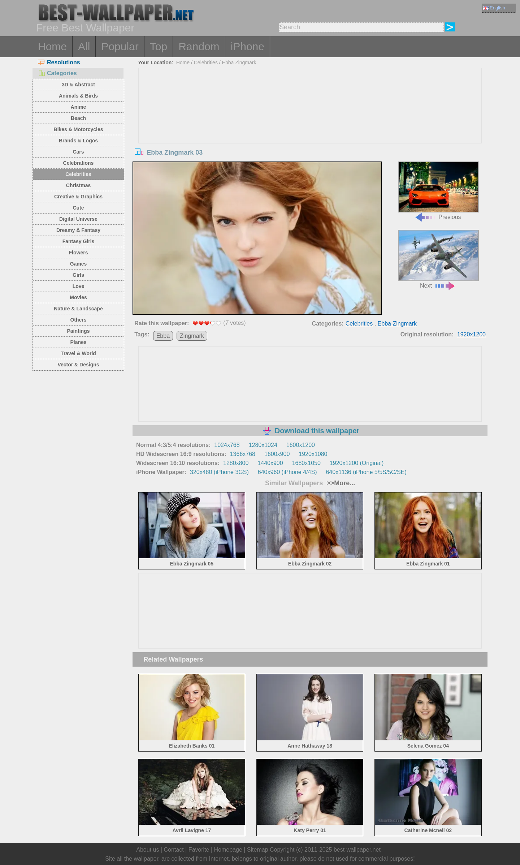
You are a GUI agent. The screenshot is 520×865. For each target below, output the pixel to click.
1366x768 (242, 454)
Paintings (78, 331)
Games (78, 264)
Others (78, 320)
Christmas (78, 185)
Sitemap (257, 850)
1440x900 (270, 463)
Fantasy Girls (78, 241)
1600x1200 (300, 445)
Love (78, 286)
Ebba (163, 336)
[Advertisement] (310, 122)
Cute (78, 208)
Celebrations (78, 163)
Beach (78, 118)
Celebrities (78, 174)
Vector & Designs (78, 364)
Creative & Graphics (78, 196)
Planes (78, 342)
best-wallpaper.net (357, 850)
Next (438, 259)
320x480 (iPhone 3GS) (219, 472)
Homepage (228, 850)
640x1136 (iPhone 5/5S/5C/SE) (366, 472)
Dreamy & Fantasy (78, 230)
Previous (438, 191)
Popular (119, 46)
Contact (173, 850)
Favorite (198, 850)
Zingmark (192, 336)
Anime (78, 107)
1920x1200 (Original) (357, 463)
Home (52, 46)
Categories (57, 73)
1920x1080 (313, 454)
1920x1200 (471, 334)
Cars (78, 152)
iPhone (247, 46)
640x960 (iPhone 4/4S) (287, 472)
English (494, 7)
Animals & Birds (78, 96)
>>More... (340, 483)
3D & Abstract (78, 84)
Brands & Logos (78, 140)
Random (198, 46)
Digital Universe (78, 219)
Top (158, 46)
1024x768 (226, 445)
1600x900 (277, 454)
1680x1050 (306, 463)
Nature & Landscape (78, 308)
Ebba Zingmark (239, 62)
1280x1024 (263, 445)
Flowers (78, 252)
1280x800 (235, 463)
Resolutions (59, 62)
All (84, 46)
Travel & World (78, 353)
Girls (78, 275)
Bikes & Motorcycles (78, 129)
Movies (78, 297)
